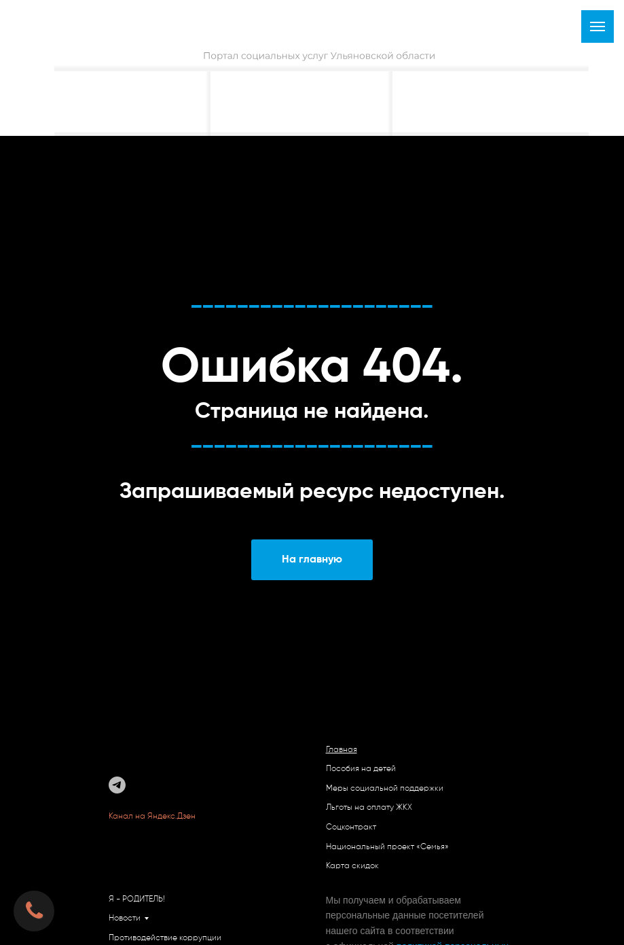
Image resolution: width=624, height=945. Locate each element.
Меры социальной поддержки (384, 789)
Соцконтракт (351, 827)
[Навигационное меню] (597, 26)
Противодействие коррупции (165, 938)
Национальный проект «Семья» (387, 847)
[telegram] (117, 785)
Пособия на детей (361, 769)
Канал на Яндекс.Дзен (153, 817)
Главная (341, 750)
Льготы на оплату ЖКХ (369, 808)
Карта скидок (352, 866)
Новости (125, 918)
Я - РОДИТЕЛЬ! (137, 899)
